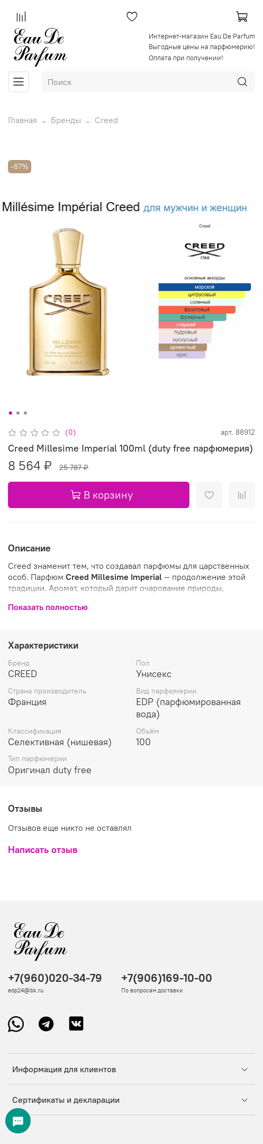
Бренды (66, 120)
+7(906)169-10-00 (166, 978)
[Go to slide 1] (10, 413)
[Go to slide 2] (17, 413)
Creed (106, 120)
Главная (22, 120)
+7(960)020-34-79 (55, 978)
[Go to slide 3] (24, 413)
